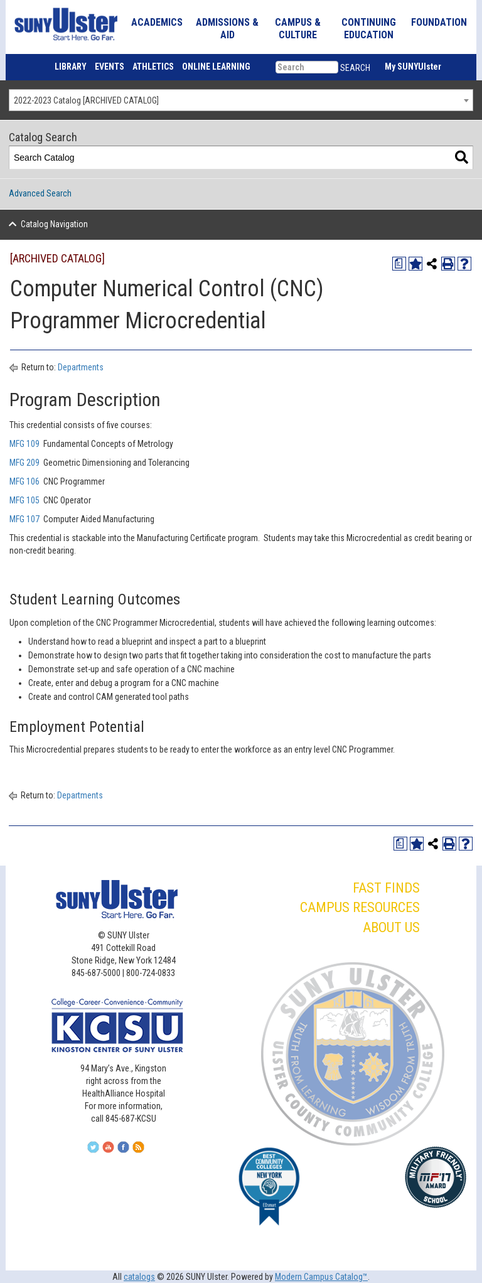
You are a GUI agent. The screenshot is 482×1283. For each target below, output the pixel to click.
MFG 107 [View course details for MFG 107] (24, 519)
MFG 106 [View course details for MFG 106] (24, 481)
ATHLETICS (153, 67)
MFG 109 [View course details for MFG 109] (24, 444)
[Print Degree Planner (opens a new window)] (399, 264)
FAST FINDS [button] (386, 888)
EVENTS (109, 67)
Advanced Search (40, 193)
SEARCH (355, 68)
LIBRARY (71, 67)
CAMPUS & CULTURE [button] (298, 28)
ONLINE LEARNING (216, 67)
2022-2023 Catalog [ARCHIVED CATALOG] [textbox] (86, 100)
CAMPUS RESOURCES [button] (360, 907)
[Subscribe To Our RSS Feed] (144, 1151)
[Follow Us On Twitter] (99, 1151)
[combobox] (241, 100)
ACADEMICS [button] (157, 22)
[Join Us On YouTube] (114, 1151)
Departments (81, 367)
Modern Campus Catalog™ (321, 1277)
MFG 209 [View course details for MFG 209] (24, 463)
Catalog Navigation (54, 224)
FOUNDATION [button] (439, 22)
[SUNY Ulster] (60, 23)
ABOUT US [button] (391, 927)
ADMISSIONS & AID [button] (227, 28)
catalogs (139, 1277)
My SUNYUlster (413, 67)
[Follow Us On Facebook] (129, 1151)
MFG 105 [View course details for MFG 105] (24, 500)
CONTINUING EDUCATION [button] (368, 28)
